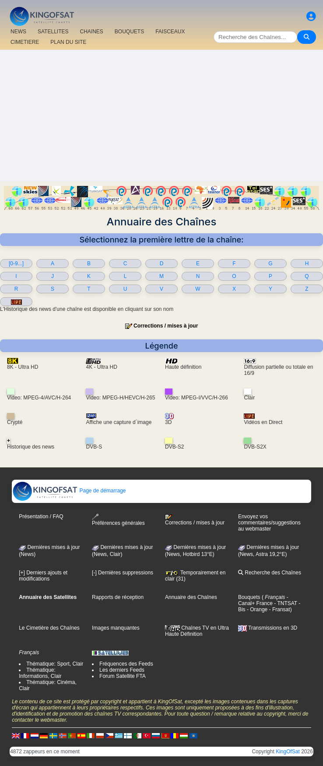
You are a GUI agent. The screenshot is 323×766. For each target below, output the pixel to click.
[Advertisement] (161, 115)
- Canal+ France (263, 600)
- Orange (257, 609)
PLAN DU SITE (68, 42)
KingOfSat (288, 751)
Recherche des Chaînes (269, 573)
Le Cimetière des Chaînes (49, 628)
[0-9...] (16, 263)
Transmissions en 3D (267, 628)
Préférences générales (118, 519)
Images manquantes (116, 628)
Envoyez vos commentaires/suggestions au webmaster (269, 522)
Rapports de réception (118, 597)
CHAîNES (91, 32)
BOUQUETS (129, 32)
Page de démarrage (69, 491)
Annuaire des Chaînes (191, 597)
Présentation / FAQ (41, 516)
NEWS (18, 32)
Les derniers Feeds (121, 670)
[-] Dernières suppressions (122, 573)
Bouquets (249, 597)
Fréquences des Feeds (126, 664)
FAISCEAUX (170, 32)
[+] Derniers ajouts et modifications (43, 576)
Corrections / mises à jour (165, 326)
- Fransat (278, 609)
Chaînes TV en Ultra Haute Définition (197, 631)
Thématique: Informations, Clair (40, 673)
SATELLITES (53, 32)
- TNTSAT (285, 603)
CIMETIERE (25, 42)
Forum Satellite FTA (122, 676)
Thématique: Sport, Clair (54, 664)
